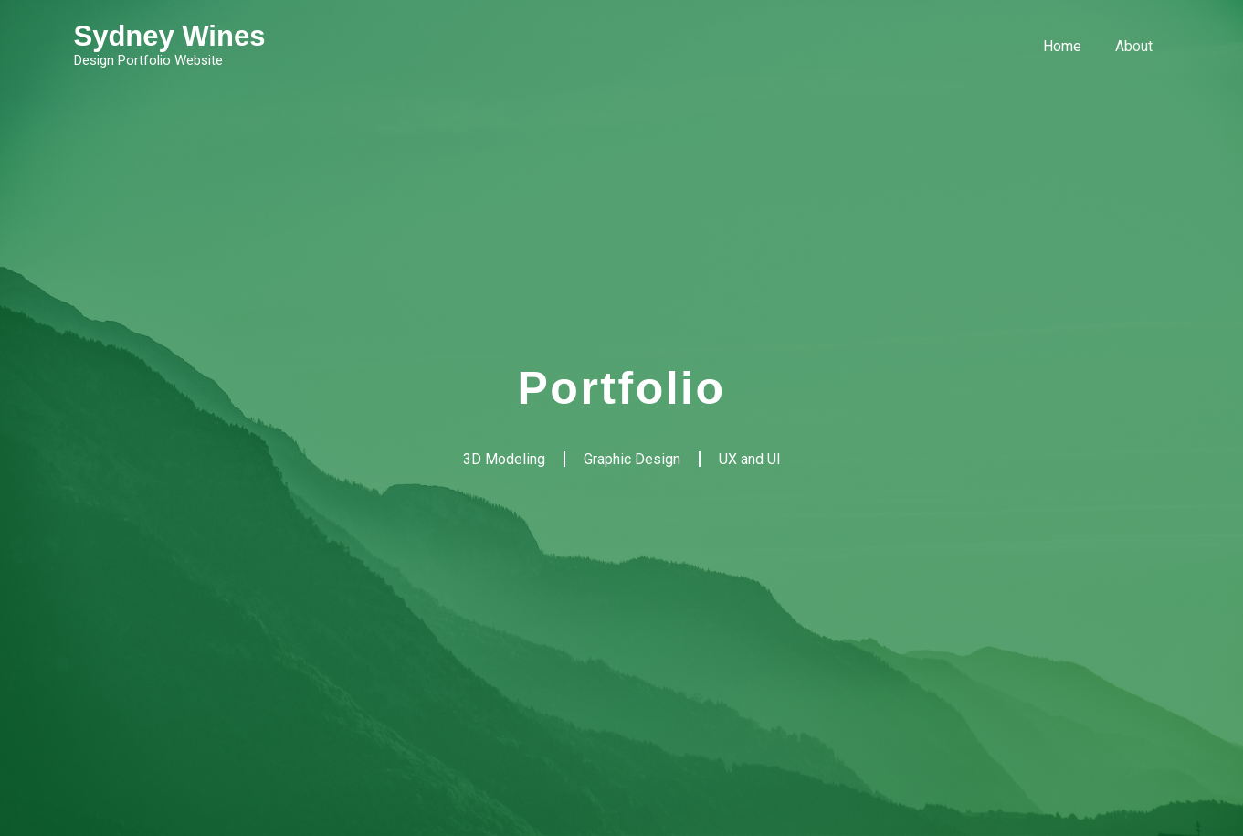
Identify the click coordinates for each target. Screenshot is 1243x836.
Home (1069, 46)
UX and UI (750, 459)
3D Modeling (504, 459)
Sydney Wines (170, 36)
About (1136, 46)
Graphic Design (632, 459)
